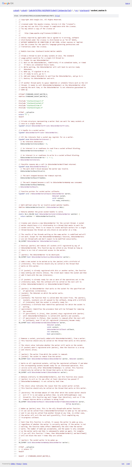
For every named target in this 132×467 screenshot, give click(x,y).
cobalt (16, 10)
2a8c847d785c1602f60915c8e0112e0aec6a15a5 (50, 10)
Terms (25, 464)
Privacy (18, 464)
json (128, 464)
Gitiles (13, 464)
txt (123, 464)
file (57, 16)
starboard (84, 10)
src (76, 10)
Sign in (127, 3)
